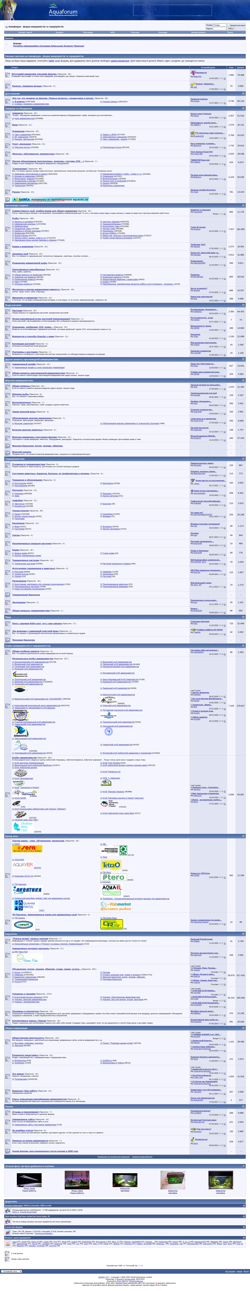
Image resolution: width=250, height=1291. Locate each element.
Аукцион (59, 32)
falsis (230, 1244)
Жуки (17, 526)
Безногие (107, 504)
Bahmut (197, 976)
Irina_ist (240, 1244)
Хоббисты (107, 1060)
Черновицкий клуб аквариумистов (30, 753)
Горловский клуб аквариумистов (29, 666)
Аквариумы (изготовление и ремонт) (31, 174)
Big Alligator (198, 277)
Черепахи (19, 493)
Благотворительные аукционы (28, 997)
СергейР (197, 353)
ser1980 (197, 719)
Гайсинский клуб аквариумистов (117, 664)
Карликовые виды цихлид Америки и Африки (35, 240)
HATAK (196, 328)
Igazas (225, 1242)
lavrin (196, 802)
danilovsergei (22, 1244)
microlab (197, 993)
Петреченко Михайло (44, 1233)
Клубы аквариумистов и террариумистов (27, 646)
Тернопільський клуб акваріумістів (118, 722)
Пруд (8, 617)
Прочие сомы (109, 228)
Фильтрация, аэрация (24, 179)
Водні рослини (13, 305)
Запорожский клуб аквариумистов (30, 679)
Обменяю (19, 975)
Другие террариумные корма (28, 555)
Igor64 (23, 1242)
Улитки (18, 576)
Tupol (196, 192)
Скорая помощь (110, 101)
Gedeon (116, 1244)
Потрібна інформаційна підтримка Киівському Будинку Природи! (48, 46)
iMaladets (214, 1242)
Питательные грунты (112, 147)
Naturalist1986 (199, 263)
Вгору (246, 1271)
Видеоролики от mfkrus (113, 1063)
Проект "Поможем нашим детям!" (118, 1043)
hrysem (197, 713)
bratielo (140, 1244)
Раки (17, 282)
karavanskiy (198, 1100)
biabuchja (197, 76)
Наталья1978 (200, 1242)
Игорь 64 (35, 1242)
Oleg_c (96, 1244)
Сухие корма (108, 553)
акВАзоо (197, 1013)
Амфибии (107, 572)
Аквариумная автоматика (26, 183)
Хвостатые (19, 504)
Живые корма (21, 553)
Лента (34, 1244)
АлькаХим (174, 1244)
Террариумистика (14, 459)
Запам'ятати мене (236, 25)
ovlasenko (198, 430)
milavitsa (32, 1246)
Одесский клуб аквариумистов (117, 705)
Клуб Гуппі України (111, 763)
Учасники (135, 32)
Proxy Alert (121, 1281)
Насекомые (108, 574)
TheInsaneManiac (136, 1281)
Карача (197, 1043)
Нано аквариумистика (25, 118)
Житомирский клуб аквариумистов (118, 673)
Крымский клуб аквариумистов (117, 682)
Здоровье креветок (23, 284)
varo (195, 526)
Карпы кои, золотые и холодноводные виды (123, 235)
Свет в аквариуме (23, 134)
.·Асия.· (197, 483)
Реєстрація (88, 32)
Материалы (108, 483)
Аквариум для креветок (25, 277)
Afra (195, 707)
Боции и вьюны (22, 235)
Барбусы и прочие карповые (28, 231)
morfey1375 (198, 421)
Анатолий (198, 412)
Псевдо (209, 25)
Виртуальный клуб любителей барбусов (33, 765)
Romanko (197, 465)
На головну (230, 1271)
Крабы (106, 282)
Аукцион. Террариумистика (27, 1002)
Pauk (69, 1244)
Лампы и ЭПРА (110, 134)
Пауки (17, 514)
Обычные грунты (22, 147)
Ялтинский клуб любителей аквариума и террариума (127, 753)
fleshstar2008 (192, 1244)
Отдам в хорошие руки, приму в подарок (121, 975)
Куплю (17, 972)
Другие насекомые (111, 529)
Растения (107, 576)
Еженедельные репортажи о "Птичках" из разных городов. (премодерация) (49, 944)
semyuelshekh (199, 493)
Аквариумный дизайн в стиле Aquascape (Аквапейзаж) (40, 367)
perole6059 (136, 1242)
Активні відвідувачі (14, 1206)
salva (14, 1242)
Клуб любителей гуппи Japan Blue (118, 813)
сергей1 (197, 395)
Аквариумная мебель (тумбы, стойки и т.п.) (122, 174)
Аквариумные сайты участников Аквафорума (35, 1125)
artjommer (58, 1244)
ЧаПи (112, 32)
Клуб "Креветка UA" (112, 772)
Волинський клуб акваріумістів (28, 664)
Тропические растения (25, 564)
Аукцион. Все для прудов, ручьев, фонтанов (123, 999)
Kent (195, 387)
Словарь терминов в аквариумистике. (32, 104)
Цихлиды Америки (111, 222)
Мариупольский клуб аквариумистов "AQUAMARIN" (38, 699)
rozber (46, 1242)
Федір (64, 1242)
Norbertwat (163, 1242)
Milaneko (20, 1246)
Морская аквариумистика (19, 380)
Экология (19, 1045)
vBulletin (101, 1277)
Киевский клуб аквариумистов (28, 682)
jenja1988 (148, 1244)
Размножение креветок (25, 279)
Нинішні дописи (198, 32)
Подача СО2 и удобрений (114, 181)
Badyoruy (197, 145)
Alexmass (198, 1131)
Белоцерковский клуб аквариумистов (32, 662)
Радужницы (108, 231)
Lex (77, 1244)
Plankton (197, 694)
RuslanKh (198, 1022)
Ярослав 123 (199, 1122)
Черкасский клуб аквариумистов (117, 744)
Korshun (197, 229)
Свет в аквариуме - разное (115, 139)
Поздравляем (21, 1079)
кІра (195, 299)
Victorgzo (128, 1244)
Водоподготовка (110, 179)
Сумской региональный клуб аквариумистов (35, 722)
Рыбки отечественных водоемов (117, 238)
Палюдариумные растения (27, 586)
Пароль (209, 29)
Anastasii (197, 503)
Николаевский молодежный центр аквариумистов (37, 705)
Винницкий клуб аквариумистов (117, 662)
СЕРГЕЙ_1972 (200, 562)
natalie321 (198, 311)
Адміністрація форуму (142, 1157)
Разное (106, 183)
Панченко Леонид (201, 922)
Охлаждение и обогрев (25, 181)
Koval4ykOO (199, 136)
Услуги (18, 982)
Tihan (196, 336)
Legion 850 (198, 154)
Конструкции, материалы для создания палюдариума (39, 584)
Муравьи (107, 516)
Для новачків (12, 93)
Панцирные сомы (23, 228)
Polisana (127, 1242)
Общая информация (16, 1028)
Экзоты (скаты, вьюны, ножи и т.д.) (30, 238)
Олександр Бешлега (202, 1049)
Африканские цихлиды (25, 224)
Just (181, 1244)
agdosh (74, 1242)
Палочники (19, 518)
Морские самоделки (24, 423)
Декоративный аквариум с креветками (120, 279)
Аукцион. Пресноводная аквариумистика (121, 997)
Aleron (196, 116)
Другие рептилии (110, 496)
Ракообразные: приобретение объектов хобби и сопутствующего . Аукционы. (138, 284)
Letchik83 (46, 1244)
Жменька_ (160, 1244)
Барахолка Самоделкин (114, 185)
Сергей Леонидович (28, 1212)
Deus (196, 366)
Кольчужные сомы (111, 226)
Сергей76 (198, 1005)
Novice (175, 1242)
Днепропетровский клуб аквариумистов (121, 666)
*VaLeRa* (198, 1092)
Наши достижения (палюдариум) (30, 589)
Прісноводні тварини (16, 205)
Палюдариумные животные (115, 584)
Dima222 (197, 438)
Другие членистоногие (25, 516)
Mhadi (219, 1244)
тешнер (197, 970)
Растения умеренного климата (117, 564)
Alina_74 (115, 1242)
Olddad (196, 941)
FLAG (196, 999)
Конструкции (20, 483)
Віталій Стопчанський (126, 1279)
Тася (225, 1244)
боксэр (196, 701)
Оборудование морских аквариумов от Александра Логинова (131, 423)
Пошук (230, 32)
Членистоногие (21, 574)
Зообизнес (19, 1063)
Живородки (20, 233)
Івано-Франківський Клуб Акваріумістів (120, 679)
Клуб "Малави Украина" (113, 792)
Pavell (106, 1244)
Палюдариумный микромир (115, 586)
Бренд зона (11, 836)
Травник (197, 632)
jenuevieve (198, 212)
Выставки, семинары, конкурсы (29, 1043)
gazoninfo (198, 955)
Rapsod (197, 246)
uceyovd (52, 1246)
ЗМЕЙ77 (197, 125)
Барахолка (11, 934)
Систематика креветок (113, 275)
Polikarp (197, 162)
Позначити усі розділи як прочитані (114, 1157)
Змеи (17, 496)
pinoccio (197, 572)
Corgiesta (40, 1246)
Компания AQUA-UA (24, 876)
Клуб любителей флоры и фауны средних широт (125, 765)
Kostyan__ (149, 1242)
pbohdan (197, 255)
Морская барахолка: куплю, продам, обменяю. (124, 977)
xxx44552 (197, 1113)
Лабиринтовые (21, 226)
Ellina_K (15, 1212)
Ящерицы (107, 493)
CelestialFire (199, 652)
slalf (195, 87)
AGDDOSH (86, 1242)
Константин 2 (101, 1242)
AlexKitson (237, 1242)
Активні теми (24, 32)
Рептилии (19, 572)
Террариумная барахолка (26, 979)
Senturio (197, 789)
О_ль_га (186, 1242)
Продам (106, 972)
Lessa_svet (198, 1077)
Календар (163, 32)
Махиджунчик (199, 473)
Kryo (55, 1242)
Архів (239, 1271)
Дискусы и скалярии (24, 222)
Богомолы (107, 526)
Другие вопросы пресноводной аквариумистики (31, 359)
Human (196, 101)
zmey (86, 1244)
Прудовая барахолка (112, 979)
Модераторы (20, 1060)
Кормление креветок (112, 277)
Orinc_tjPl (198, 585)
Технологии (20, 185)
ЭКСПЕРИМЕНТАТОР (203, 515)
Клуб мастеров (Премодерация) (29, 763)
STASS (196, 320)
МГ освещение (21, 137)
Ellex (196, 623)
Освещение (108, 176)
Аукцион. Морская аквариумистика (31, 999)
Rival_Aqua (29, 1188)
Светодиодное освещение (115, 137)
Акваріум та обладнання (18, 108)
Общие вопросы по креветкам (28, 275)
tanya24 (197, 1036)
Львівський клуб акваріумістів (116, 688)
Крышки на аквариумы (25, 176)
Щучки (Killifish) (110, 233)
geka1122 (198, 795)
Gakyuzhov (207, 1244)
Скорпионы (108, 514)
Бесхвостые (20, 506)
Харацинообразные (112, 224)
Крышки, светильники (24, 139)
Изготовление (21, 485)
